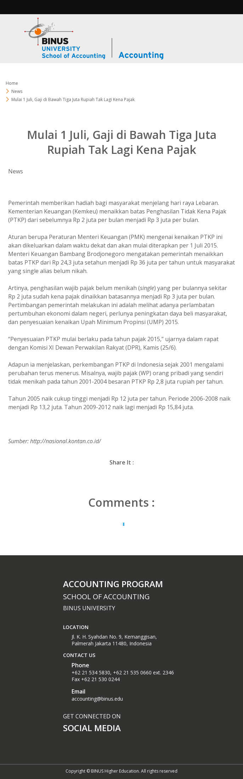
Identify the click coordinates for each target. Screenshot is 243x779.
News (16, 91)
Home (12, 83)
